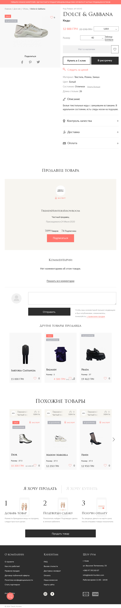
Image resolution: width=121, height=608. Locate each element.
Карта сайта (49, 584)
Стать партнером (12, 584)
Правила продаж (12, 571)
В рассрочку (105, 60)
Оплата (47, 575)
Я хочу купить (82, 489)
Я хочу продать (40, 489)
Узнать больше (93, 86)
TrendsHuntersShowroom (60, 211)
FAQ (46, 561)
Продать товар (60, 533)
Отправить (43, 311)
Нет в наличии (86, 49)
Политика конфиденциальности (19, 580)
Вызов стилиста (51, 566)
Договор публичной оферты (17, 575)
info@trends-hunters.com (93, 575)
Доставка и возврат (52, 571)
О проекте (9, 561)
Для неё (17, 9)
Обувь (25, 9)
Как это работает (12, 566)
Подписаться (60, 238)
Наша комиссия (51, 580)
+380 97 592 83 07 (91, 570)
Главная (8, 9)
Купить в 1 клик (76, 60)
